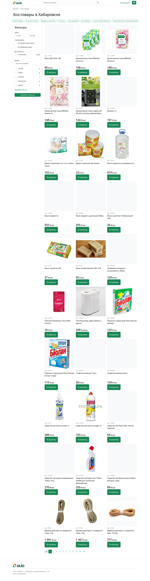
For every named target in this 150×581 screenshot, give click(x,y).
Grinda (20, 69)
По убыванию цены (25, 47)
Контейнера (85, 21)
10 (80, 551)
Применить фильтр (28, 95)
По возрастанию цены (26, 43)
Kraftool (21, 77)
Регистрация (125, 3)
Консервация (73, 21)
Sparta (20, 85)
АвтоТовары (18, 21)
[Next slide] (137, 20)
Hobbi (20, 73)
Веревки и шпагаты (48, 21)
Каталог (16, 9)
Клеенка (62, 21)
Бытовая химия (32, 21)
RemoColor (22, 81)
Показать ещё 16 (21, 90)
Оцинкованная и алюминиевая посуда (127, 21)
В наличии (22, 55)
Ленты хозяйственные (101, 21)
